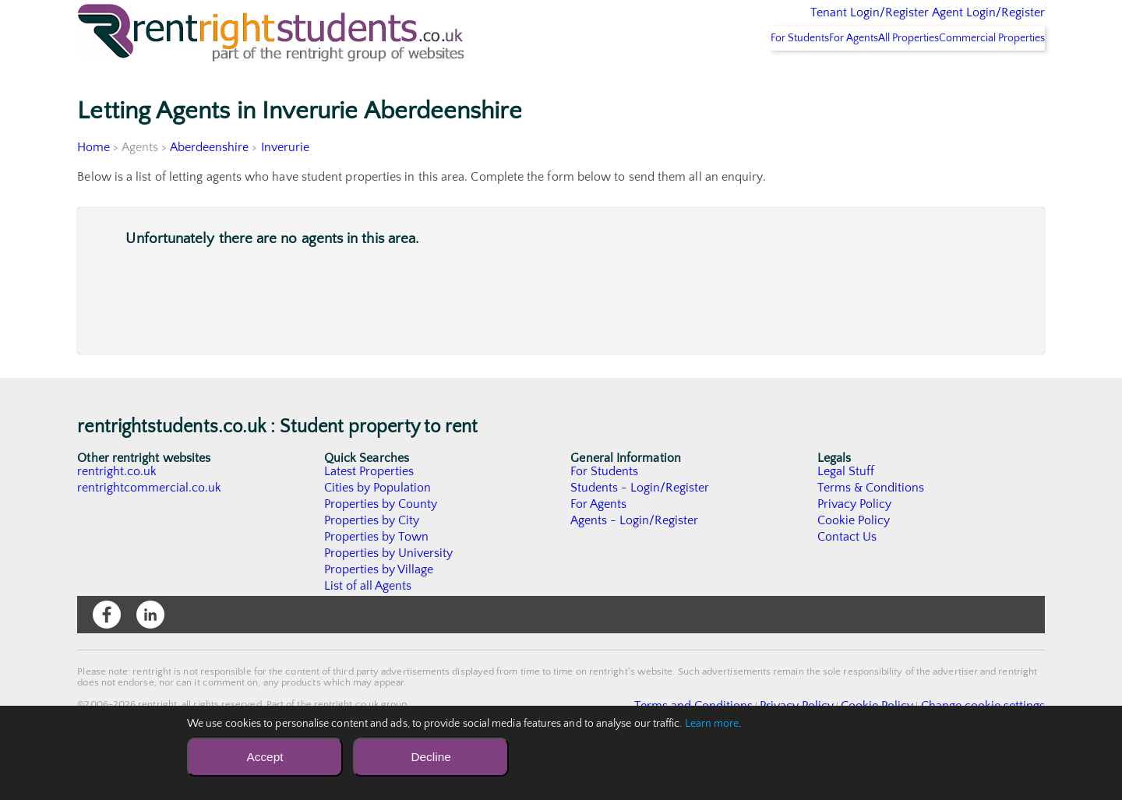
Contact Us (847, 577)
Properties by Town (376, 577)
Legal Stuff (846, 512)
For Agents (801, 78)
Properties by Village (379, 610)
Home (93, 188)
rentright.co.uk (117, 512)
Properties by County (381, 544)
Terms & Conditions (871, 528)
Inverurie (285, 188)
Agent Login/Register (965, 23)
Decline (430, 756)
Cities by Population (378, 528)
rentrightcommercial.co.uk (150, 528)
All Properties (878, 78)
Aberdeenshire (209, 188)
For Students (727, 78)
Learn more (712, 723)
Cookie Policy (854, 561)
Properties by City (372, 561)
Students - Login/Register (640, 528)
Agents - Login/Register (635, 561)
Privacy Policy (854, 544)
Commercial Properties (982, 78)
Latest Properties (369, 512)
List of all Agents (368, 626)
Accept (264, 756)
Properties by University (389, 594)
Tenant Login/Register (797, 23)
